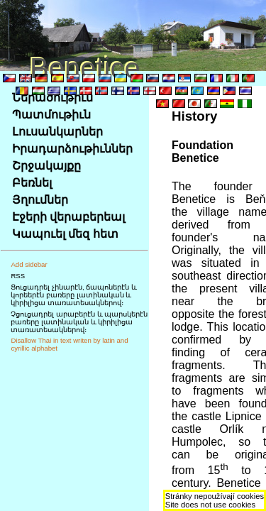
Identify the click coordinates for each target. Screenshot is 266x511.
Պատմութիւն (51, 115)
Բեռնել (32, 183)
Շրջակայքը (46, 166)
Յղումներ (40, 200)
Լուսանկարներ (57, 132)
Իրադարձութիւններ (72, 149)
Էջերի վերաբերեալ (68, 217)
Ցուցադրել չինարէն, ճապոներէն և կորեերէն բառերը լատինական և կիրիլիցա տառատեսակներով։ (74, 295)
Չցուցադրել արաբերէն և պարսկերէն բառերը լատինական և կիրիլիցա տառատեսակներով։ (79, 322)
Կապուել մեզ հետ (65, 234)
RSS (18, 276)
